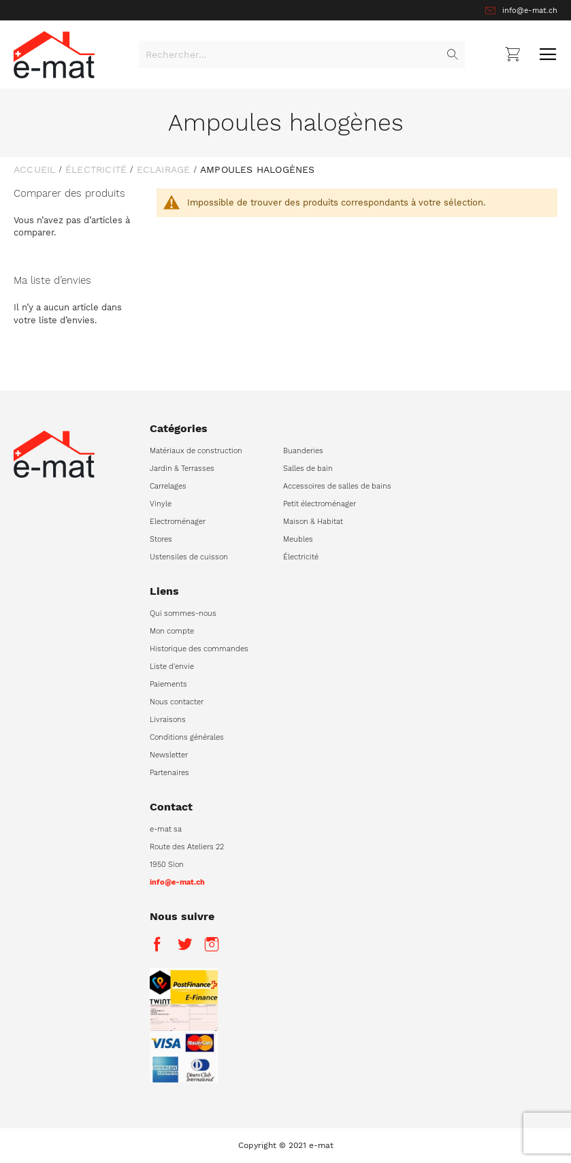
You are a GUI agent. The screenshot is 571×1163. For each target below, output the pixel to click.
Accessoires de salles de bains (337, 486)
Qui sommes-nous (183, 613)
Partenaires (169, 772)
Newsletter (169, 755)
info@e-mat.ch (529, 10)
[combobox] (302, 54)
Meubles (298, 539)
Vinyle (161, 503)
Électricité (96, 169)
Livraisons (168, 719)
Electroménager (178, 521)
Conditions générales (187, 737)
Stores (161, 539)
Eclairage (164, 169)
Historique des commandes (199, 648)
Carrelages (168, 486)
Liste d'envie (172, 666)
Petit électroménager (319, 503)
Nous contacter (176, 702)
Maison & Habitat (313, 521)
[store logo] (54, 54)
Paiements (168, 684)
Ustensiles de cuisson (189, 557)
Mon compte (172, 631)
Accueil (34, 169)
